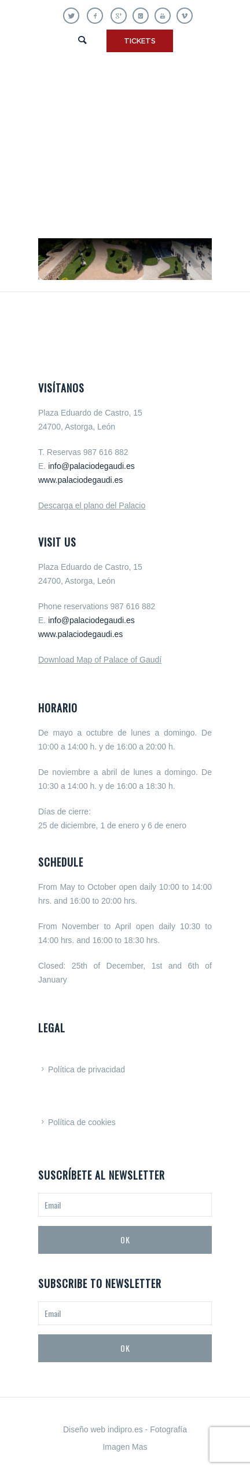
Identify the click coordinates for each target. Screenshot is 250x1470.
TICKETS (140, 41)
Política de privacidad (86, 1069)
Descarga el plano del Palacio (91, 505)
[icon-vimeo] (185, 16)
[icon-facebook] (98, 16)
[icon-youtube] (166, 16)
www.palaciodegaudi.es (80, 480)
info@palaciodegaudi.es (91, 466)
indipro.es (125, 1429)
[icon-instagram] (144, 16)
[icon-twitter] (74, 16)
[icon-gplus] (122, 16)
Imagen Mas (124, 1446)
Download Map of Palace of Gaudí (99, 659)
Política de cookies (82, 1122)
